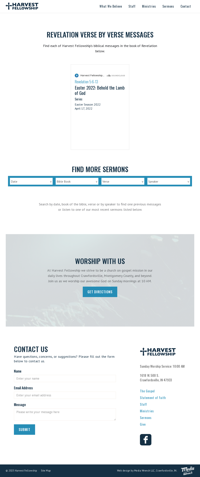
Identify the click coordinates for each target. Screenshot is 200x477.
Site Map (46, 470)
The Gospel (147, 391)
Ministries (147, 411)
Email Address (23, 388)
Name (17, 371)
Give (143, 424)
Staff (143, 404)
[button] (110, 6)
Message (20, 404)
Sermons (146, 417)
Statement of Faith (153, 397)
